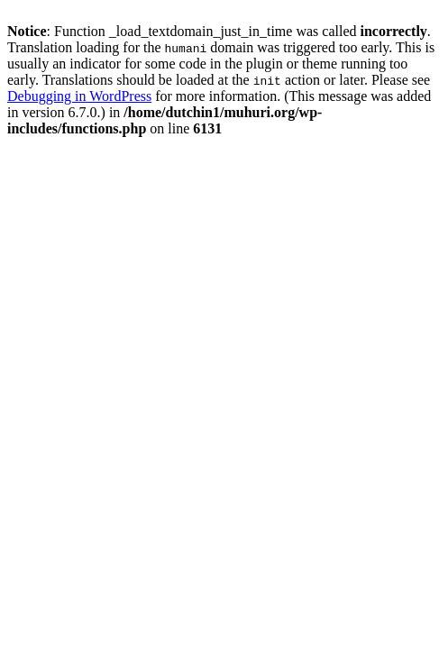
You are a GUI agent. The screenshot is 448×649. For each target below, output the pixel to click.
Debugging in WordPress (79, 96)
